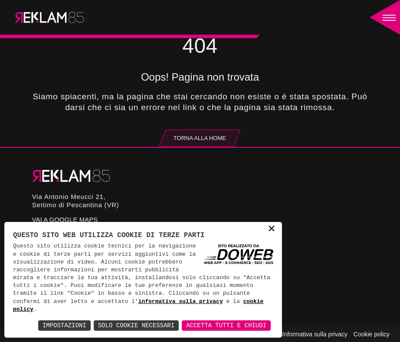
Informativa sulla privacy (315, 334)
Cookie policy (372, 334)
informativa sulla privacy (180, 302)
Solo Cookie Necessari (136, 325)
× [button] (271, 229)
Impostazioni (64, 325)
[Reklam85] (49, 17)
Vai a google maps (65, 219)
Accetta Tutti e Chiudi (226, 325)
